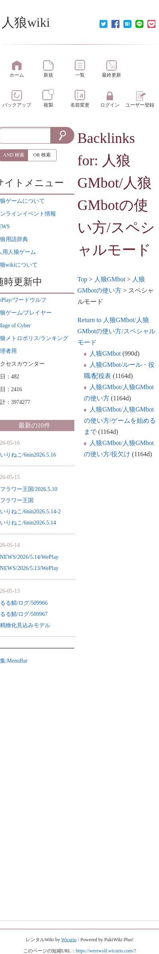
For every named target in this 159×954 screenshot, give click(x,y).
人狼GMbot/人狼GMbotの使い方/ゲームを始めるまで (120, 420)
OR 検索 (42, 155)
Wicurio (69, 939)
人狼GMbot (109, 279)
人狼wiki (26, 22)
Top (82, 279)
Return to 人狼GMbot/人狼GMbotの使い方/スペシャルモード (116, 331)
